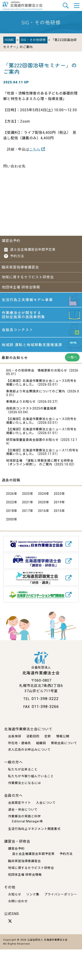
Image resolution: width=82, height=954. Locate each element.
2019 (58, 507)
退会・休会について (23, 814)
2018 (10, 515)
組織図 (41, 747)
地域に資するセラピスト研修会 (28, 277)
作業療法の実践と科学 (24, 821)
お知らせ (14, 899)
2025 (26, 498)
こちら (34, 149)
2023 (58, 498)
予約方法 (17, 256)
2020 (42, 507)
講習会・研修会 (17, 846)
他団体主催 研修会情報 (21, 287)
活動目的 (32, 741)
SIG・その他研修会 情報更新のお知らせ (36, 375)
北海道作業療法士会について (28, 734)
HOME (9, 40)
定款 (47, 741)
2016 (42, 515)
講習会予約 (11, 240)
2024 (42, 498)
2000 (10, 524)
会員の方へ (13, 800)
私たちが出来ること (23, 774)
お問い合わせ (18, 906)
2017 (26, 515)
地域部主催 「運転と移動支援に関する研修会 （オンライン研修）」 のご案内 (39, 467)
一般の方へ (13, 767)
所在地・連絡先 (19, 747)
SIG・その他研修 (33, 40)
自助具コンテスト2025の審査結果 (31, 413)
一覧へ (72, 362)
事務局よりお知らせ (21, 406)
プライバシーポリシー (60, 899)
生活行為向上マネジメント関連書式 (34, 833)
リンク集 (32, 899)
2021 (26, 507)
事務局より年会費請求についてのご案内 (35, 396)
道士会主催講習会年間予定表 (33, 249)
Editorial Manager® (27, 826)
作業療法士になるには (24, 787)
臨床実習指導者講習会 (20, 267)
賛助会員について (64, 747)
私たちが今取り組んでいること (31, 781)
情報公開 (62, 741)
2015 (58, 515)
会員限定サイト (19, 807)
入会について (46, 807)
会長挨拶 (14, 741)
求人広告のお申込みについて (29, 754)
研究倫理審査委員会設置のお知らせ (32, 444)
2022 (10, 507)
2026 (10, 498)
